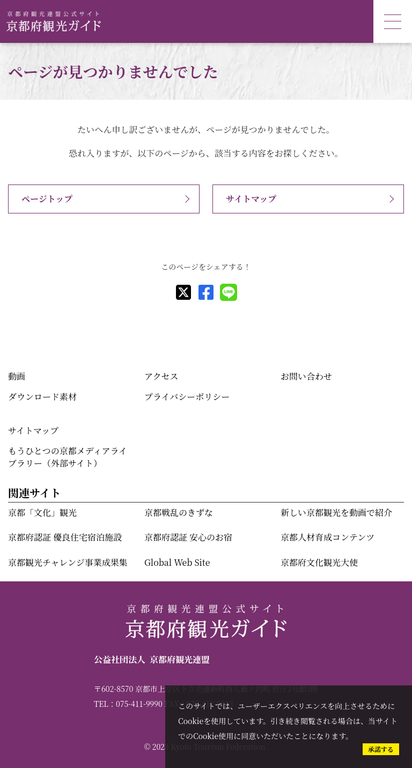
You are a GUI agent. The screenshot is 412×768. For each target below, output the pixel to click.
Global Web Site (177, 562)
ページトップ (46, 199)
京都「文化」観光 (42, 512)
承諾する (381, 749)
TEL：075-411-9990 (128, 703)
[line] (228, 292)
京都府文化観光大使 (319, 562)
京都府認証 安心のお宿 (188, 537)
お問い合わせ (306, 376)
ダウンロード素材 (42, 396)
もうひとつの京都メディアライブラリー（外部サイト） (67, 457)
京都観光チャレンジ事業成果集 (68, 562)
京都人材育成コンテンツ (327, 537)
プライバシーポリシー (187, 396)
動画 (16, 376)
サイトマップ (251, 199)
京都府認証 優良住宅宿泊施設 (65, 537)
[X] (183, 292)
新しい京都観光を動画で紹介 (336, 512)
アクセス (161, 376)
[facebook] (206, 292)
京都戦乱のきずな (178, 512)
